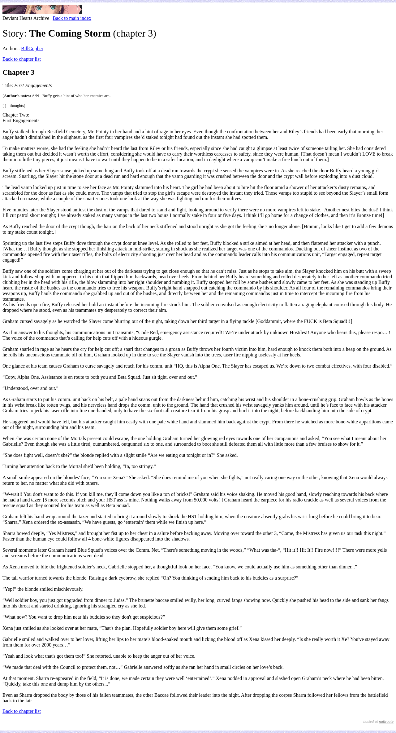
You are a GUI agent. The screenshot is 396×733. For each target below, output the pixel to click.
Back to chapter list (21, 59)
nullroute (386, 721)
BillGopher (32, 48)
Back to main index (72, 18)
